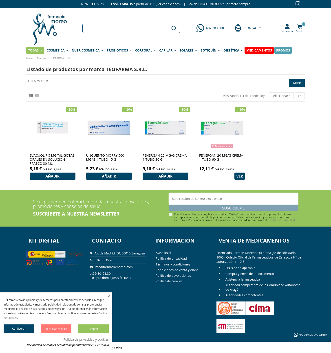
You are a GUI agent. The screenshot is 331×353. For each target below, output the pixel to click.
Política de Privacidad (282, 220)
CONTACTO (253, 28)
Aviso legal (163, 253)
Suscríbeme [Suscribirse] (233, 208)
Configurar (19, 329)
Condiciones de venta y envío (177, 270)
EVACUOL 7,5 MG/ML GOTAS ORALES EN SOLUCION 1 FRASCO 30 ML (52, 159)
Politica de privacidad (171, 258)
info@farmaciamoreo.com (114, 267)
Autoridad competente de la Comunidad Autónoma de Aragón (262, 287)
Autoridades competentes (244, 295)
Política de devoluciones (173, 275)
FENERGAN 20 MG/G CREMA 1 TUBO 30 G (165, 157)
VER (239, 176)
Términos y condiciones (173, 264)
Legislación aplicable (240, 268)
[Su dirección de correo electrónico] (233, 198)
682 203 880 (215, 28)
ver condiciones (168, 4)
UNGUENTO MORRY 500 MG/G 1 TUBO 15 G (105, 157)
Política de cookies (169, 281)
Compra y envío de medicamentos (250, 274)
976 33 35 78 (104, 260)
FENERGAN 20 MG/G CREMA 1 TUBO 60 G (221, 157)
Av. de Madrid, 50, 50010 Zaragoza (120, 253)
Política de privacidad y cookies (86, 339)
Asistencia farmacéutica (242, 279)
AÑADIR (52, 176)
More (297, 83)
